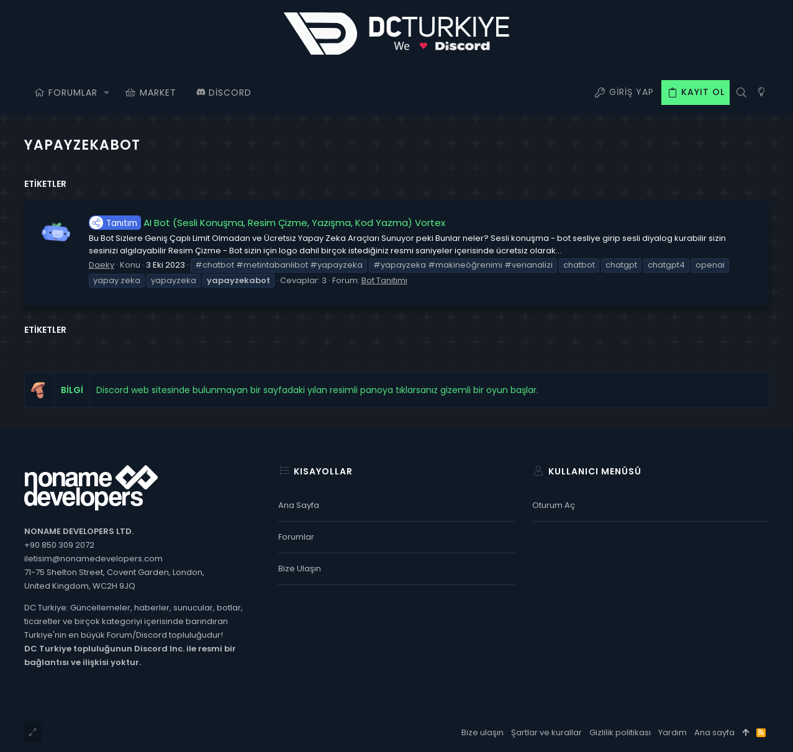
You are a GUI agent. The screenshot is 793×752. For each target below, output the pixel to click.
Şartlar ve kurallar (546, 732)
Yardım (672, 732)
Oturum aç (553, 505)
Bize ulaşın (299, 568)
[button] (107, 92)
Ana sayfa (298, 505)
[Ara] (741, 92)
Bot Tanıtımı (384, 280)
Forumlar (296, 537)
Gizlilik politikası (620, 732)
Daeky (101, 265)
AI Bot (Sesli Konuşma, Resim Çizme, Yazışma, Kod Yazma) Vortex (267, 222)
